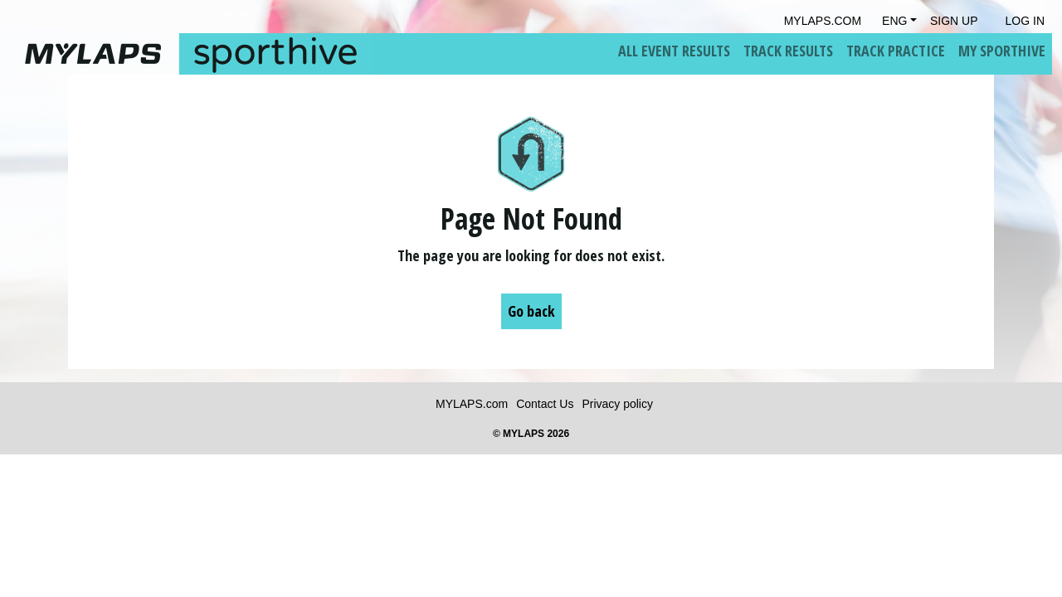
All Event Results (674, 51)
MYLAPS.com (472, 403)
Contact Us (544, 403)
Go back (531, 311)
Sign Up (954, 20)
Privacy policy (617, 403)
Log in (1025, 20)
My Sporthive (1001, 51)
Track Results (788, 51)
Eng (894, 20)
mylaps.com (822, 20)
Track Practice (895, 51)
